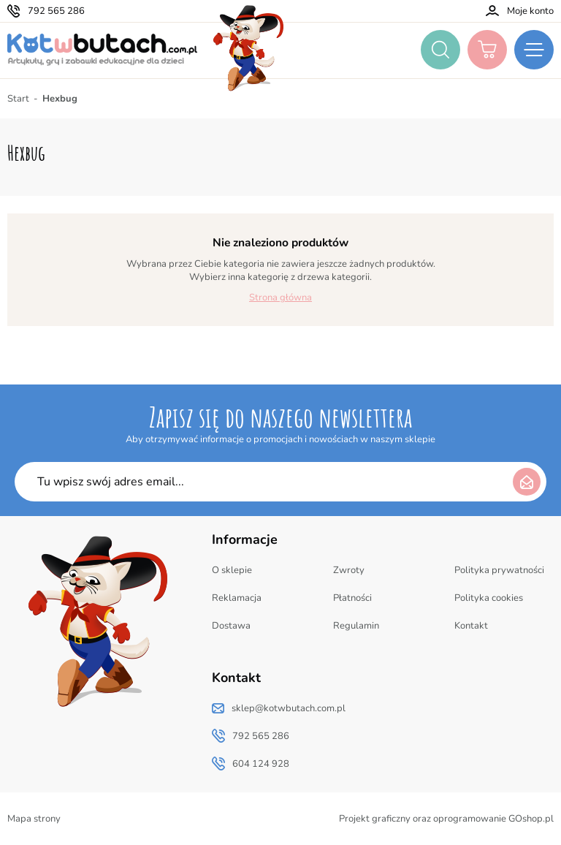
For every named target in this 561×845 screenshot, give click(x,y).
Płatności (352, 598)
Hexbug (59, 98)
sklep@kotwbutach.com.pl (289, 708)
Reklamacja (237, 598)
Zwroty (349, 570)
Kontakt (471, 625)
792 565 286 (56, 11)
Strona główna (280, 297)
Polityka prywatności (499, 570)
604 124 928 (260, 763)
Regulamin (356, 625)
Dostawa (231, 625)
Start (18, 98)
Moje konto (530, 11)
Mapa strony (34, 818)
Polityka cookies (488, 598)
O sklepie (232, 570)
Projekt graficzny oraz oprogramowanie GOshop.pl (446, 818)
